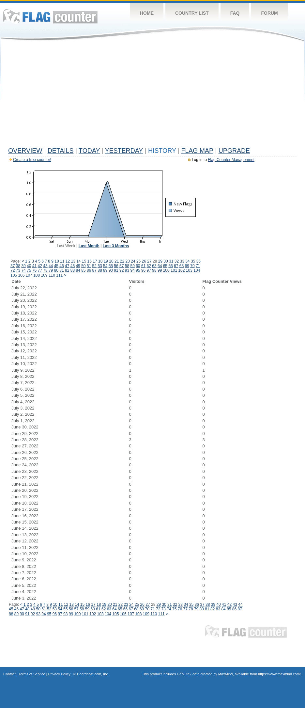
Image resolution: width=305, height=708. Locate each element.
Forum (269, 13)
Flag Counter (50, 16)
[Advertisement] (152, 95)
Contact (9, 674)
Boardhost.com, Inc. (93, 674)
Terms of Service (32, 674)
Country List (192, 13)
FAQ (235, 13)
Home (147, 13)
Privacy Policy (59, 674)
